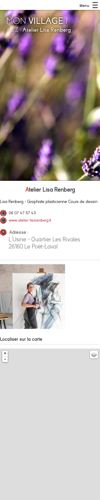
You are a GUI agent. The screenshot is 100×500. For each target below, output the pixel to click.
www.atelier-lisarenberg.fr (30, 220)
